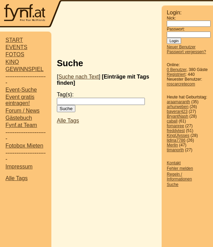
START (14, 40)
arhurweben (177, 106)
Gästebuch (18, 118)
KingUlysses (178, 135)
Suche (172, 184)
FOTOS (14, 54)
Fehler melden (180, 168)
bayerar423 (177, 111)
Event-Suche (21, 90)
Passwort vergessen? (186, 51)
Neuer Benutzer (181, 47)
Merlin (172, 145)
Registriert (176, 74)
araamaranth (178, 101)
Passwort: (176, 29)
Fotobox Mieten (24, 146)
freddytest (176, 130)
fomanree (175, 126)
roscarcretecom (181, 84)
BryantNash (177, 116)
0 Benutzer (176, 69)
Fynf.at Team (21, 125)
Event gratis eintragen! (19, 100)
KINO (12, 62)
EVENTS (16, 47)
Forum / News (22, 111)
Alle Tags (16, 178)
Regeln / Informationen (179, 176)
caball (172, 121)
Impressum (19, 166)
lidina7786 (176, 140)
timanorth (175, 150)
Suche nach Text (78, 77)
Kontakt (174, 163)
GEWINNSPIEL (24, 69)
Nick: (171, 18)
